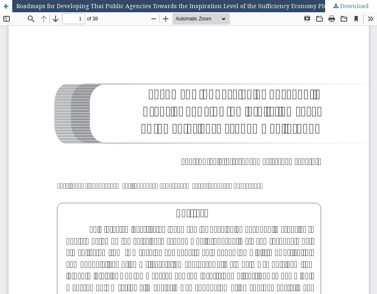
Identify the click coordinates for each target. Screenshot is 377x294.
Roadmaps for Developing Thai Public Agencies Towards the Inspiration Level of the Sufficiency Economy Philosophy (183, 6)
